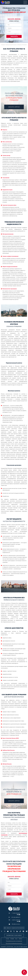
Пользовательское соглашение (14, 940)
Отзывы (12, 938)
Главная (3, 44)
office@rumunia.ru (16, 924)
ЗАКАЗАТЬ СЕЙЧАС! (14, 107)
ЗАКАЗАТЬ (14, 36)
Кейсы (20, 938)
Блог (16, 938)
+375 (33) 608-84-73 (15, 917)
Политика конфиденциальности (14, 943)
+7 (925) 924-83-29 (16, 913)
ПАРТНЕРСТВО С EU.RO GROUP (14, 935)
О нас (7, 938)
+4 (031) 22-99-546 (16, 919)
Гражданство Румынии (11, 44)
